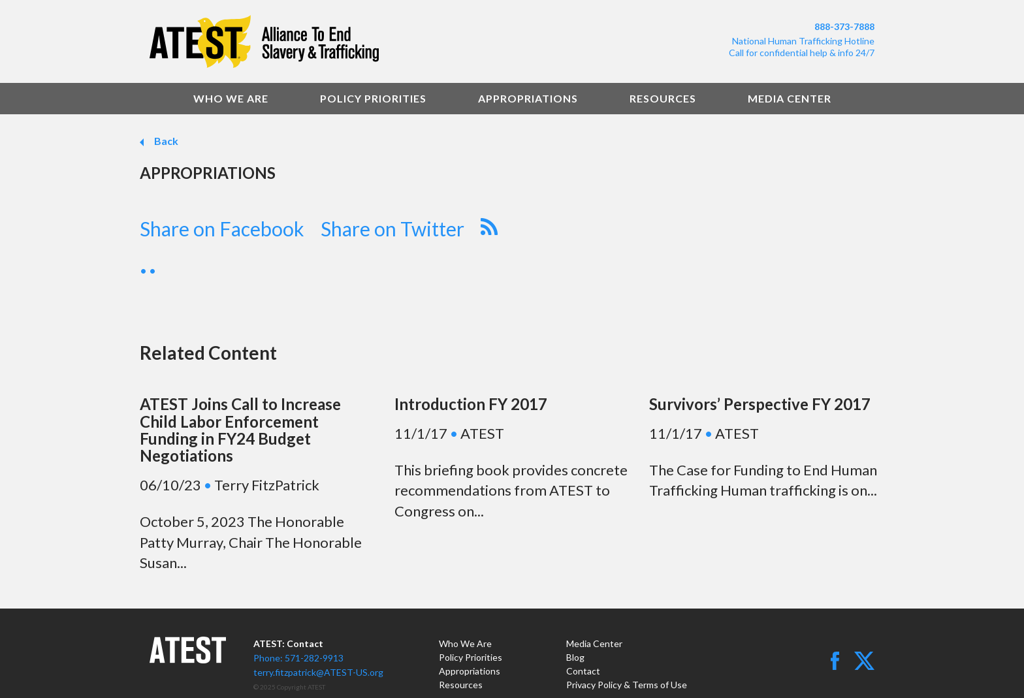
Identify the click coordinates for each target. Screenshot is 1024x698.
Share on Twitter (392, 228)
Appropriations (528, 98)
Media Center (789, 98)
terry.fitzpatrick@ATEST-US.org (318, 672)
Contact (583, 670)
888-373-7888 (844, 26)
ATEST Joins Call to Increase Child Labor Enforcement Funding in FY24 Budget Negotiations (240, 429)
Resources (663, 98)
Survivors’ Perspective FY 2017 (760, 403)
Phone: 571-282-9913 (298, 657)
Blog (575, 657)
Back (165, 141)
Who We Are (230, 98)
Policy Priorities (373, 98)
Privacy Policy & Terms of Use (626, 684)
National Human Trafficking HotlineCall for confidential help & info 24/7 (801, 46)
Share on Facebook (222, 228)
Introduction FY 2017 (470, 403)
